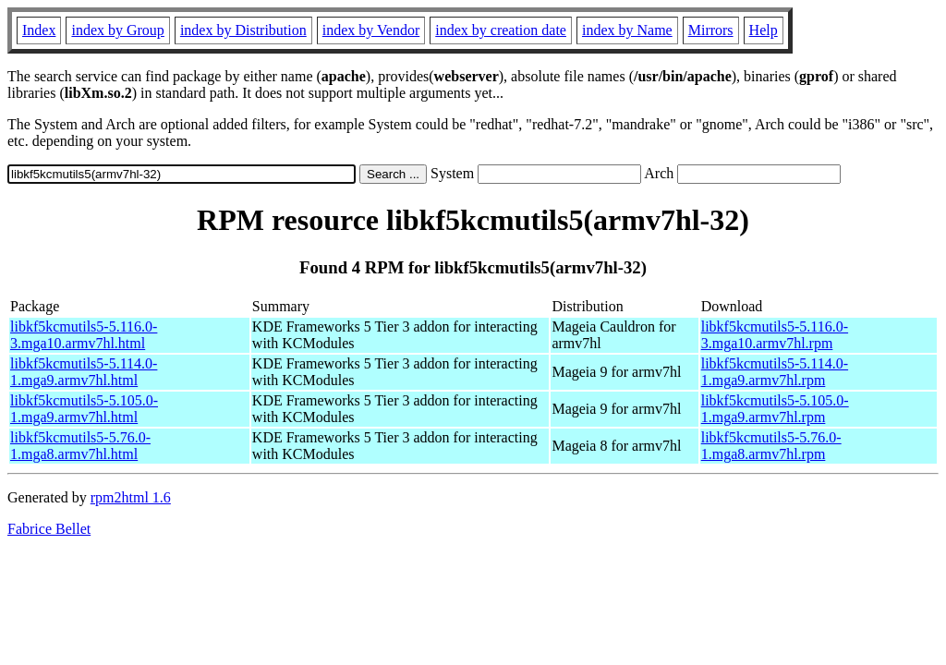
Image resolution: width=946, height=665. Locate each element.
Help (763, 30)
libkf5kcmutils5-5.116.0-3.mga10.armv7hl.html (83, 335)
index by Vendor (370, 30)
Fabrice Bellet (49, 529)
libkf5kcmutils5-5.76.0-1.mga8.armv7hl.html (80, 445)
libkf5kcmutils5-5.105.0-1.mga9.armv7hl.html (84, 409)
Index (38, 30)
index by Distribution (243, 30)
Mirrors (711, 30)
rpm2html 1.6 (131, 497)
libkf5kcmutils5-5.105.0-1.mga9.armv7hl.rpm (775, 409)
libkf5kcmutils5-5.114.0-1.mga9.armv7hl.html (83, 372)
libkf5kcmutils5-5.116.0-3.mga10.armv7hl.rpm (774, 335)
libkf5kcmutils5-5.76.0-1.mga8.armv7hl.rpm (771, 445)
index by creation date (500, 30)
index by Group (117, 30)
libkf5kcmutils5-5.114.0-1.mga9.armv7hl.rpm (774, 372)
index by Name (627, 30)
